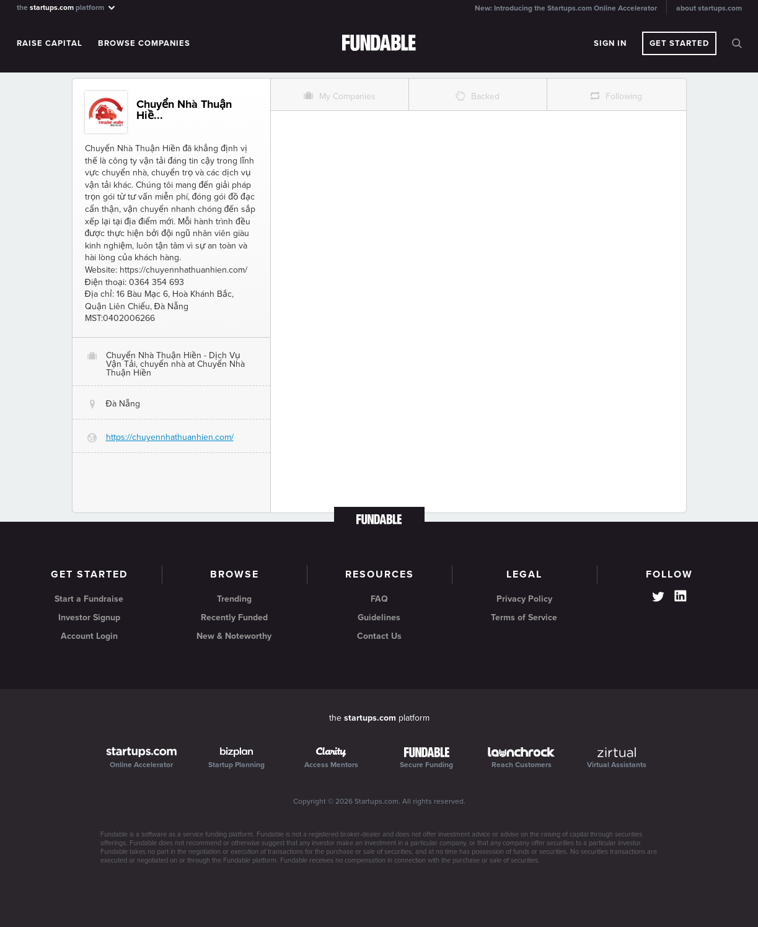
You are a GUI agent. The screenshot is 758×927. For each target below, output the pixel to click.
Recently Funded (234, 617)
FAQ (379, 599)
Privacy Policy (524, 599)
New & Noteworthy (233, 636)
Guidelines (379, 617)
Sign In (610, 43)
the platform (67, 7)
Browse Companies (144, 43)
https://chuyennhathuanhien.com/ (170, 437)
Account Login (89, 636)
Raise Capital (49, 43)
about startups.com (709, 8)
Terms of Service (524, 617)
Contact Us (379, 636)
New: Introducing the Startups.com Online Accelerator (566, 8)
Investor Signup (89, 617)
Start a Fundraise (89, 599)
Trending (234, 599)
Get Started (679, 43)
